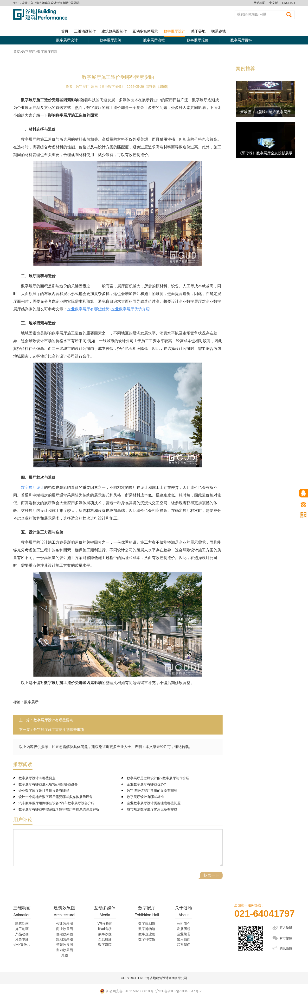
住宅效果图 (64, 934)
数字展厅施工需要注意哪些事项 (58, 730)
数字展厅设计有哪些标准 (145, 797)
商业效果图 (64, 929)
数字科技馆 (146, 939)
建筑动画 (22, 923)
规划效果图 (64, 939)
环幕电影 (22, 939)
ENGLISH (288, 2)
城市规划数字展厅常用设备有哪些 (152, 809)
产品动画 (22, 934)
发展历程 (183, 929)
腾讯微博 (286, 948)
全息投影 (105, 939)
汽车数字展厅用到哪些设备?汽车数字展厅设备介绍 (57, 803)
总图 (64, 955)
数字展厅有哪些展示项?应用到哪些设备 (48, 784)
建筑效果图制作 (114, 31)
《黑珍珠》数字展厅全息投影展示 (265, 153)
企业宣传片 (21, 945)
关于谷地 (198, 31)
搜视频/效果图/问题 (251, 14)
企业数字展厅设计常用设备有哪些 (44, 790)
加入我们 (183, 939)
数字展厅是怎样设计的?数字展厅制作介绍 (158, 778)
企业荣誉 (183, 934)
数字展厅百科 (241, 40)
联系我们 (183, 945)
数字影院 (105, 945)
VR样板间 (104, 923)
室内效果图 (64, 950)
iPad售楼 (105, 929)
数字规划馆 (146, 923)
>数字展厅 (27, 52)
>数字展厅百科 (46, 52)
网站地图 (259, 3)
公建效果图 (64, 923)
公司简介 (183, 923)
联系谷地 (218, 31)
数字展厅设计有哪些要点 (53, 720)
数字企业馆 (146, 934)
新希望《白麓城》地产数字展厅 (265, 112)
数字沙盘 (105, 934)
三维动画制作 (85, 31)
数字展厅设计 (174, 31)
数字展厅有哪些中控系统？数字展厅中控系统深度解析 (59, 809)
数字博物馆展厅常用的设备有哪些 (152, 790)
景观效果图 (64, 945)
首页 (64, 31)
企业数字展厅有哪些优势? (146, 784)
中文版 (273, 2)
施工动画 (22, 929)
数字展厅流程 (154, 40)
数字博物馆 (146, 929)
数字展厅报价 (197, 40)
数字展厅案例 (110, 40)
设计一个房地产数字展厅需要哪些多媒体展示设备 (56, 797)
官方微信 (286, 938)
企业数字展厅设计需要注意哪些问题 (154, 803)
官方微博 (286, 928)
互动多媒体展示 (145, 31)
